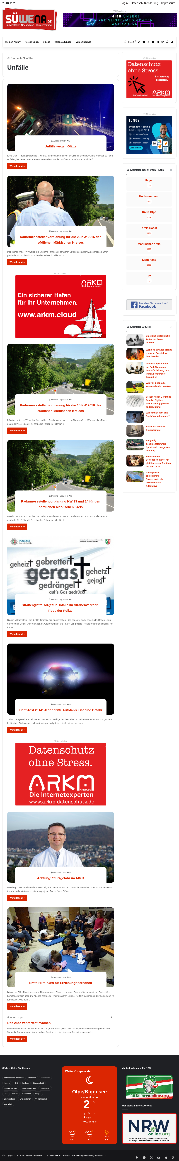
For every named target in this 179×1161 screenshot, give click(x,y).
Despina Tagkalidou (59, 226)
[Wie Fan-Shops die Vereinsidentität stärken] (135, 387)
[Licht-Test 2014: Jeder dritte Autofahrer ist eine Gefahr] (60, 679)
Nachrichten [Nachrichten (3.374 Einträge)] (45, 1088)
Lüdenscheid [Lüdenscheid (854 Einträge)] (38, 1083)
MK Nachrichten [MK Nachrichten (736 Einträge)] (10, 1088)
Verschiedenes (83, 42)
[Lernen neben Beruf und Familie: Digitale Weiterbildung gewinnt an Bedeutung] (135, 401)
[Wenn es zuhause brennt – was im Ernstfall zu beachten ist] (135, 354)
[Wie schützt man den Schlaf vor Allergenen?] (135, 417)
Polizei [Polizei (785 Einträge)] (15, 1094)
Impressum (168, 3)
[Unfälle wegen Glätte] (60, 117)
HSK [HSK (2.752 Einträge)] (16, 1083)
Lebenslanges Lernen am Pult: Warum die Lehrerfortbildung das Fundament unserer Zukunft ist (157, 370)
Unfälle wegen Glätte (61, 145)
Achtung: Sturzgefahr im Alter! (61, 877)
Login (124, 3)
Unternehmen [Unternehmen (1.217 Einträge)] (25, 1099)
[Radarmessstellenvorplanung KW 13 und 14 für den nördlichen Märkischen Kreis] (60, 476)
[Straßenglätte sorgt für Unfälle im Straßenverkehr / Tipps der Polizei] (60, 575)
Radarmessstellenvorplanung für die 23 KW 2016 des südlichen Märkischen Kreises (60, 236)
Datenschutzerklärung (144, 3)
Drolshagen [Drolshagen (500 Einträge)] (45, 1078)
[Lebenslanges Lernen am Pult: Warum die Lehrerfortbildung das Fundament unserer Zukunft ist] (135, 368)
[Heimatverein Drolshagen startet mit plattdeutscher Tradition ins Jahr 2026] (135, 460)
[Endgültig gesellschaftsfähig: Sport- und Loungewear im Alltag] (135, 444)
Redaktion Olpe (59, 699)
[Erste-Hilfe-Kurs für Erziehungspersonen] (60, 947)
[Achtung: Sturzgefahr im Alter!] (60, 847)
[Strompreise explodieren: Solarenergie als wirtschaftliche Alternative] (135, 476)
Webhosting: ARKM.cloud (94, 1155)
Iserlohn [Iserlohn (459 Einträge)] (25, 1083)
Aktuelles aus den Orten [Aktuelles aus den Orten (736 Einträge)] (14, 1078)
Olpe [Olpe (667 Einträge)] (6, 1094)
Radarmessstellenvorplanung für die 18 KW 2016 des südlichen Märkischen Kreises (60, 405)
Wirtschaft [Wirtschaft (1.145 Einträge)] (8, 1104)
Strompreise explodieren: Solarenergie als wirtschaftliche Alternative (154, 479)
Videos (46, 42)
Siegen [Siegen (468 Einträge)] (38, 1094)
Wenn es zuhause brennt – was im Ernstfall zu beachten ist (159, 353)
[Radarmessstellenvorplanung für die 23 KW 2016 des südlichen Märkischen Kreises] (60, 211)
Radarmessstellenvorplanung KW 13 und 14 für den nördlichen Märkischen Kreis (60, 501)
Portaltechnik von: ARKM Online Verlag (64, 1155)
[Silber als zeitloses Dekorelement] (135, 431)
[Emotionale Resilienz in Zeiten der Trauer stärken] (135, 340)
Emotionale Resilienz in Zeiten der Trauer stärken (158, 339)
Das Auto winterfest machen (38, 1022)
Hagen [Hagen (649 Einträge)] (7, 1083)
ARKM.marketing (119, 11)
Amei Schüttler (59, 141)
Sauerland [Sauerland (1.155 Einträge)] (26, 1094)
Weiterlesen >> (17, 166)
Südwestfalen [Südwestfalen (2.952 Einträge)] (9, 1099)
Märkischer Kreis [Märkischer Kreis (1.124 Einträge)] (29, 1088)
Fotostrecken (32, 42)
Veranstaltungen (63, 42)
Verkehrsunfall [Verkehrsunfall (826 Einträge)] (41, 1099)
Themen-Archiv (13, 42)
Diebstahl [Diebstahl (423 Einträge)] (32, 1078)
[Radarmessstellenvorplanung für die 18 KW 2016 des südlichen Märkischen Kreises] (60, 379)
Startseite (14, 58)
